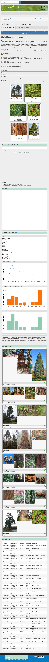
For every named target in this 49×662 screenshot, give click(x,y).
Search (5, 150)
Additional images (23, 27)
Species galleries (10, 18)
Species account (8, 27)
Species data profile (8, 232)
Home (3, 18)
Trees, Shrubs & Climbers (20, 18)
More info (7, 661)
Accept (35, 656)
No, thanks (40, 656)
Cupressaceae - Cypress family (34, 18)
